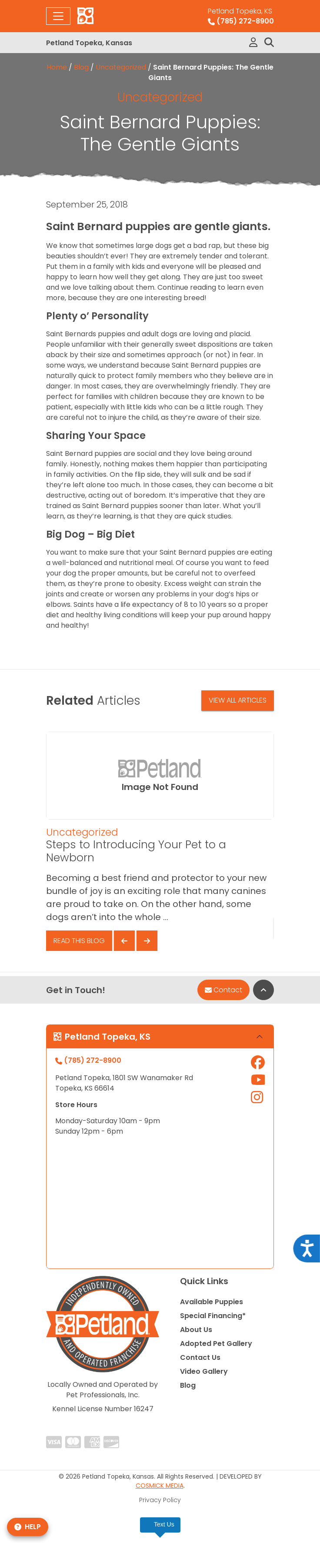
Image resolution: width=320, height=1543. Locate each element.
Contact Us (200, 1357)
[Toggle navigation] (58, 16)
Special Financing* (213, 1316)
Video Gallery (204, 1371)
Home (57, 67)
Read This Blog (79, 941)
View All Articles (238, 700)
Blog (81, 67)
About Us (196, 1330)
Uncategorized (121, 67)
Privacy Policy (160, 1500)
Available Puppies (211, 1302)
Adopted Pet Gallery (216, 1344)
